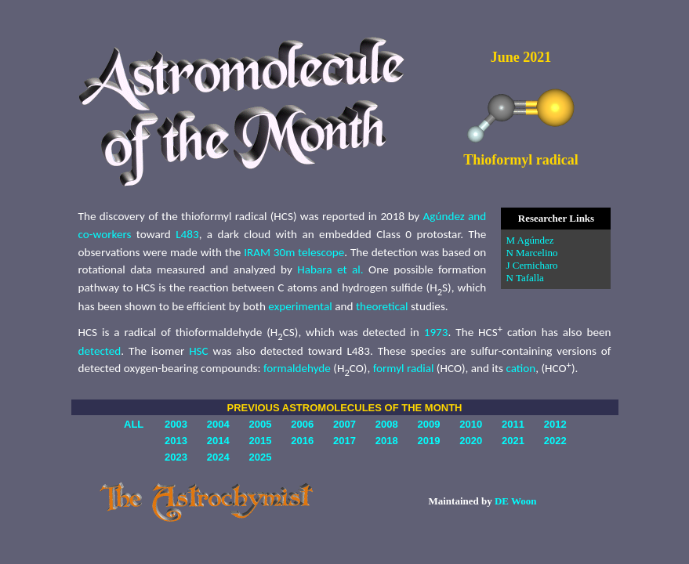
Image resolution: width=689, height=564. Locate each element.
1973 (436, 332)
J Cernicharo (531, 265)
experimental (300, 306)
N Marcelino (531, 252)
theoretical (382, 306)
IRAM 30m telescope (294, 252)
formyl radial (403, 368)
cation (520, 368)
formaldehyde (297, 368)
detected (99, 351)
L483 (187, 234)
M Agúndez (529, 240)
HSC (199, 351)
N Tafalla (524, 278)
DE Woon (516, 501)
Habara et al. (330, 269)
